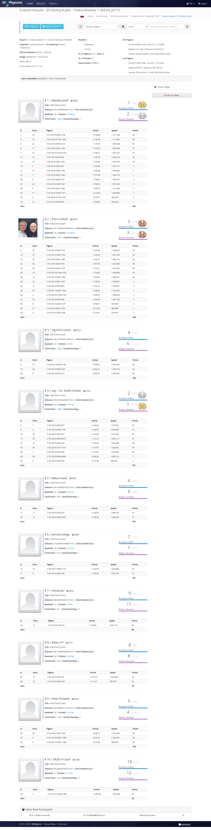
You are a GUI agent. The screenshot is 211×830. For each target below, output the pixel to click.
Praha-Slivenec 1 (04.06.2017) (144, 16)
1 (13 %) (69, 776)
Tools (52, 3)
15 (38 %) (71, 232)
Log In (202, 3)
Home (30, 3)
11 (79, 612)
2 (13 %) (70, 551)
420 (58, 664)
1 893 (59, 119)
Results (41, 3)
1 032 (59, 351)
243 (58, 781)
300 (58, 499)
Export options (52, 26)
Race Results (101, 16)
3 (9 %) (70, 347)
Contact (63, 827)
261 (58, 612)
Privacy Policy (49, 827)
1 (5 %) (70, 607)
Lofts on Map (171, 95)
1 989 (59, 412)
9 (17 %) (70, 407)
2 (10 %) (70, 495)
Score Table (162, 87)
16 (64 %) (71, 114)
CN (189, 3)
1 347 (59, 720)
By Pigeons (31, 26)
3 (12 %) (70, 715)
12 (79, 781)
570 (58, 556)
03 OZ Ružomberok (119, 16)
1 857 (59, 237)
